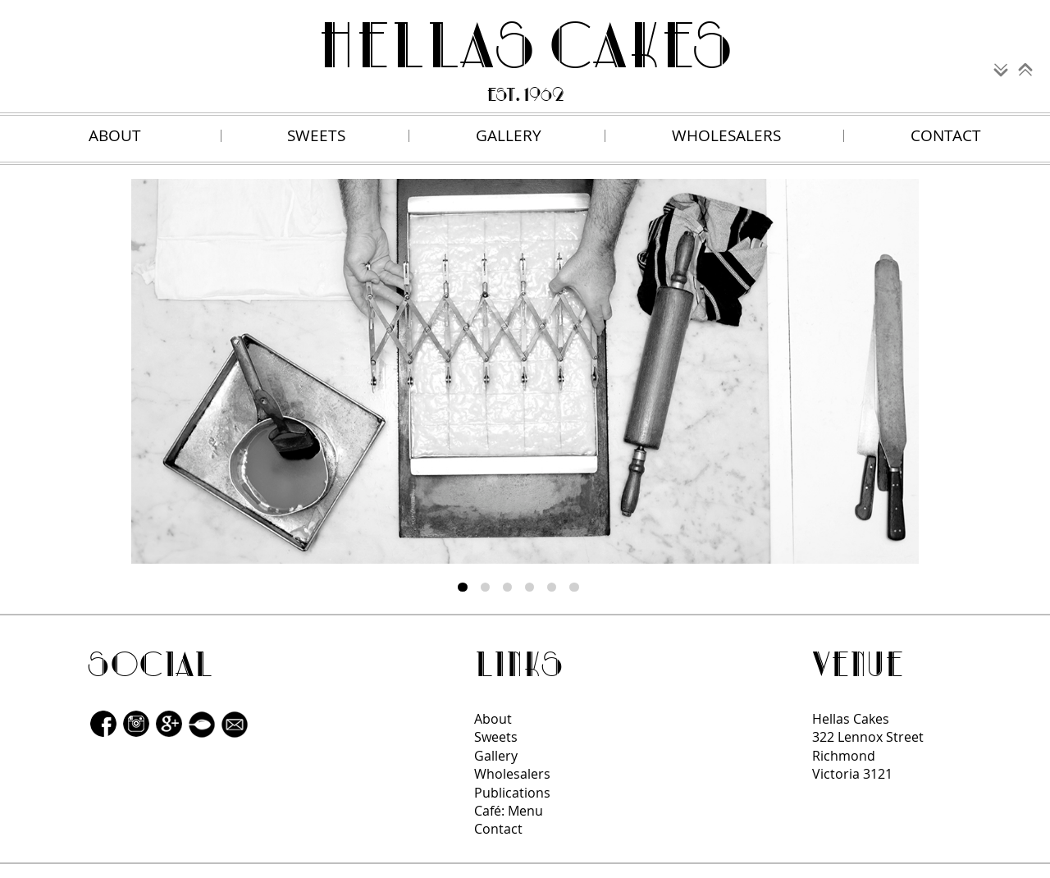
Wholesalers (512, 774)
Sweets (496, 737)
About (493, 719)
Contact (498, 829)
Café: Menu (508, 811)
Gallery (496, 756)
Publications (512, 793)
